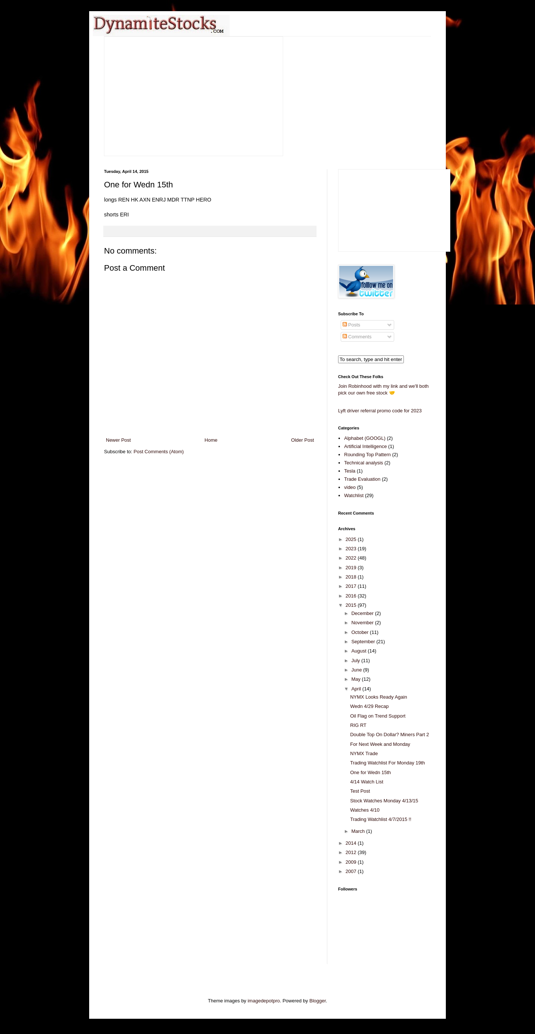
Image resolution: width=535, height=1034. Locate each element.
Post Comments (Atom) (159, 451)
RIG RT (358, 725)
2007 (352, 871)
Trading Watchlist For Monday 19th (387, 763)
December (363, 613)
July (356, 660)
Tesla (349, 471)
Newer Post (118, 440)
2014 (352, 843)
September (363, 641)
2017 (352, 586)
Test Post (360, 791)
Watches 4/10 (364, 810)
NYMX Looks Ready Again (378, 697)
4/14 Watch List (366, 782)
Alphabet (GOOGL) (364, 438)
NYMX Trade (363, 753)
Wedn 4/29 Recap (369, 706)
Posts (351, 325)
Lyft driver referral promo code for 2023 (380, 410)
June (357, 670)
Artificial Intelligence (365, 446)
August (359, 651)
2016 (352, 596)
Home (211, 440)
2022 (352, 558)
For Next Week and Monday (380, 744)
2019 (352, 567)
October (360, 632)
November (363, 622)
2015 (352, 605)
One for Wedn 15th (370, 772)
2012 (352, 852)
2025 (352, 539)
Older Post (302, 440)
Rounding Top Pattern (367, 454)
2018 (352, 577)
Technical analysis (363, 463)
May (356, 679)
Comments (357, 336)
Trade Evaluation (362, 479)
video (350, 487)
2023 (352, 548)
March (358, 831)
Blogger (317, 1001)
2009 (352, 862)
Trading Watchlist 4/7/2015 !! (380, 819)
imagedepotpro (263, 1001)
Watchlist (353, 495)
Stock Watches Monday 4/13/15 (384, 800)
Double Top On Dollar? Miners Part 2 (389, 734)
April (357, 689)
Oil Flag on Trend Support (377, 716)
